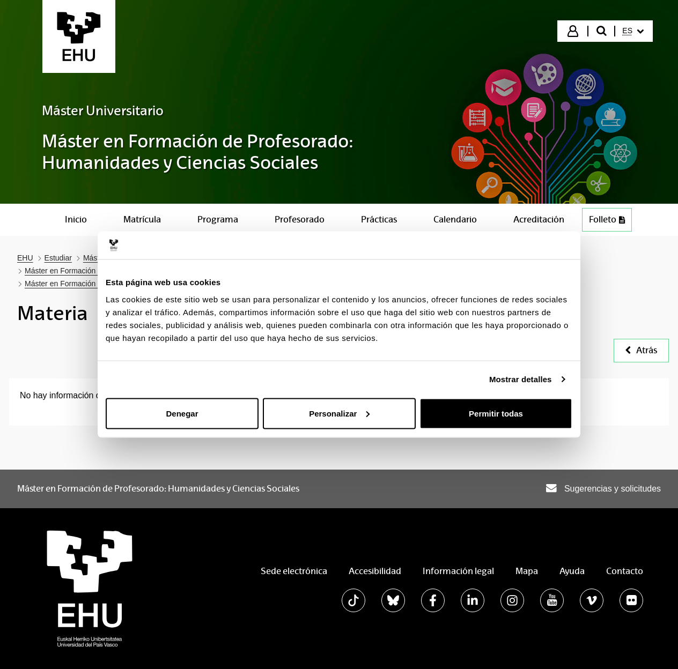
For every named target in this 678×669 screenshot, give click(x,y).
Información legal (458, 571)
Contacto (624, 571)
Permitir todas (496, 413)
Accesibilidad (375, 571)
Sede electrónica (294, 571)
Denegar (182, 413)
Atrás (641, 350)
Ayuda (572, 571)
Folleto (610, 222)
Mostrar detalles (520, 379)
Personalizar (339, 413)
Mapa (526, 571)
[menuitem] (633, 31)
